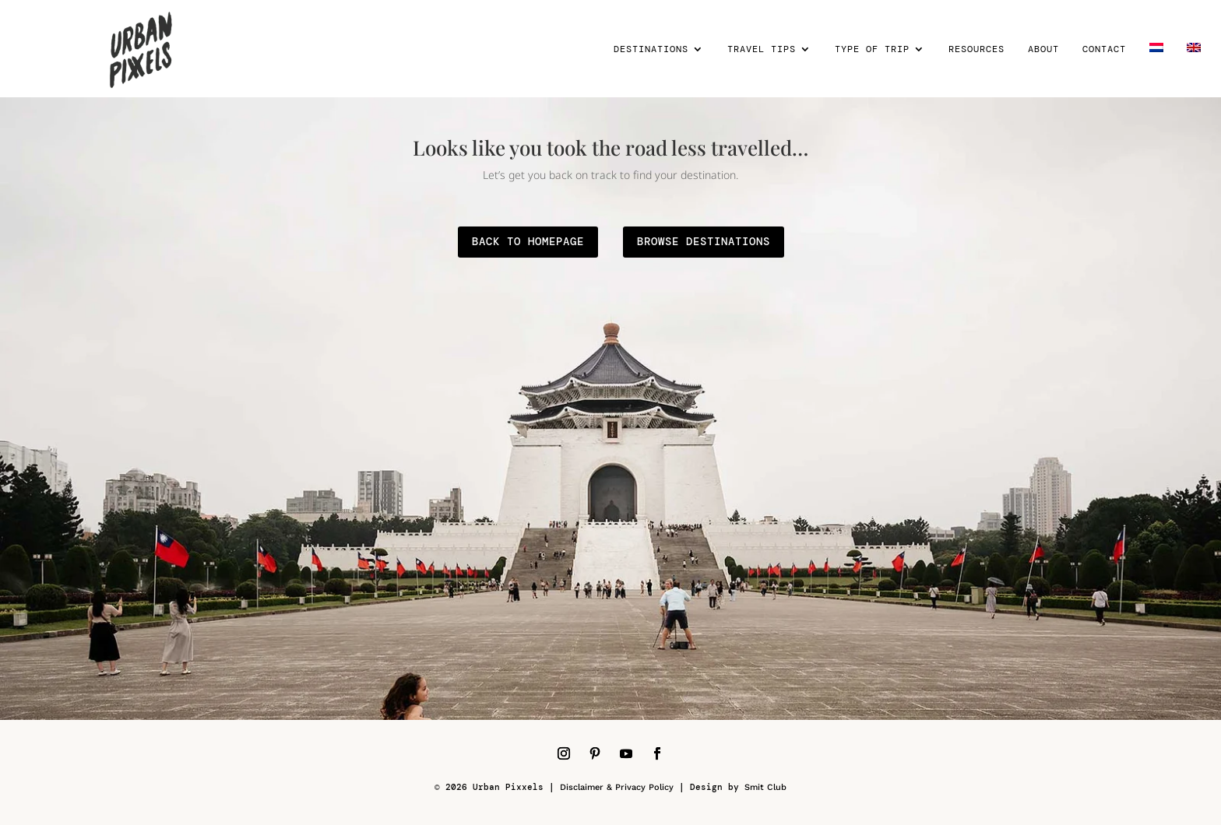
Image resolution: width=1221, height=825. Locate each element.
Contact (1104, 49)
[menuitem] (1156, 70)
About (1043, 49)
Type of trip (872, 49)
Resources (976, 49)
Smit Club (765, 787)
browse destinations (703, 241)
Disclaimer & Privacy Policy (617, 787)
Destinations (651, 49)
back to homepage (528, 241)
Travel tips (761, 49)
